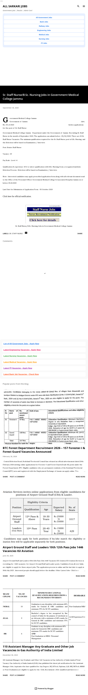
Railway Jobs (44, 26)
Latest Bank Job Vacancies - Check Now (21, 374)
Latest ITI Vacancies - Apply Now (17, 368)
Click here (7, 196)
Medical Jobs (44, 35)
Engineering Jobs (44, 30)
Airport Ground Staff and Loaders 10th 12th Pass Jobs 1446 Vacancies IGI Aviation (43, 549)
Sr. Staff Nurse (16, 233)
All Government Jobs (44, 17)
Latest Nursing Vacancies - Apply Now (20, 356)
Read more (80, 477)
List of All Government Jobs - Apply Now (21, 344)
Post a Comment (17, 477)
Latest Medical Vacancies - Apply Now (20, 362)
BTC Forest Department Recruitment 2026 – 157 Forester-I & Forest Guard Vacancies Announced (44, 449)
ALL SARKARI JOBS (15, 6)
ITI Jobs (44, 43)
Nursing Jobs (44, 39)
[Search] (78, 6)
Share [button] (79, 233)
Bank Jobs (44, 22)
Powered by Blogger (44, 688)
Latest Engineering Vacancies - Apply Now (22, 350)
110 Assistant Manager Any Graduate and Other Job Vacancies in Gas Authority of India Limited (38, 648)
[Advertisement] (44, 69)
